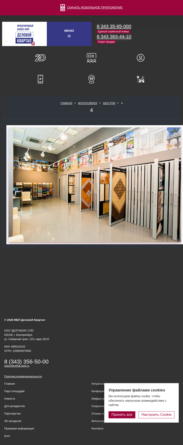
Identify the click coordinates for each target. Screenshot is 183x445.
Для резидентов (142, 57)
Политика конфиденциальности (23, 376)
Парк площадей (14, 391)
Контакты (97, 428)
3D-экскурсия (12, 421)
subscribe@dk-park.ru (16, 365)
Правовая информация (19, 428)
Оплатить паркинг (142, 79)
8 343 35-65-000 (114, 26)
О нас (40, 57)
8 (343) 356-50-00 (26, 361)
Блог (7, 436)
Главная (66, 103)
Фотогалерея (87, 103)
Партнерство (12, 413)
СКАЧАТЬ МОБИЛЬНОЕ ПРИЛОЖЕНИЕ (91, 7)
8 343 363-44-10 (114, 36)
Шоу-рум (109, 103)
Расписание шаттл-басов (91, 79)
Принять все (122, 415)
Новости (9, 398)
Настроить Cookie (157, 415)
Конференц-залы (91, 57)
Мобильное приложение (40, 79)
